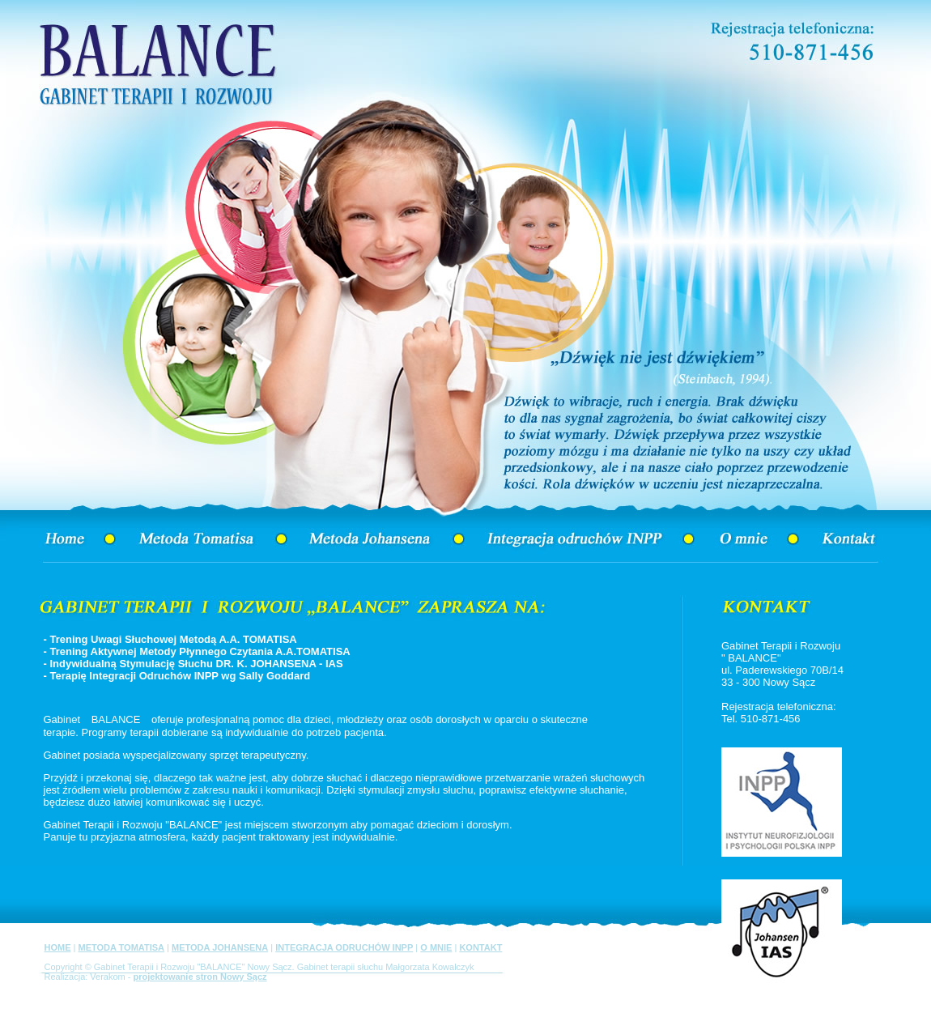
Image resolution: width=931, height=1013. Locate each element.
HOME (58, 947)
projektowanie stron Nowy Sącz (200, 976)
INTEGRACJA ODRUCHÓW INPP (344, 947)
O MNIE (436, 947)
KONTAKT (480, 947)
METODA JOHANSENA (220, 947)
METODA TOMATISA (121, 947)
